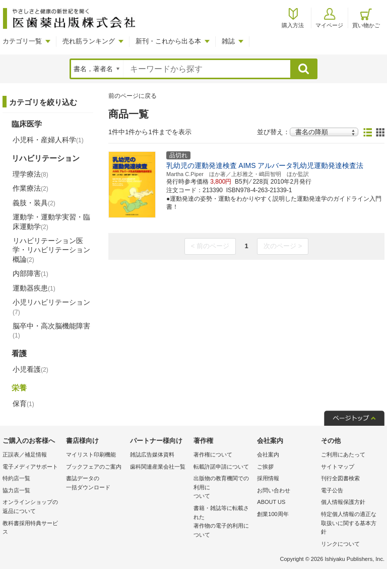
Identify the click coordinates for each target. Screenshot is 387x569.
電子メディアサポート (30, 467)
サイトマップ (337, 467)
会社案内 (268, 454)
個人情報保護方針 (343, 502)
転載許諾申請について (221, 467)
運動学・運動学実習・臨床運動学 (51, 221)
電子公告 (332, 490)
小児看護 (30, 369)
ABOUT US (271, 502)
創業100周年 (272, 514)
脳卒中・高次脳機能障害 (51, 330)
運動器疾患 (34, 288)
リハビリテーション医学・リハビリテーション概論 (51, 250)
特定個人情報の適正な (350, 524)
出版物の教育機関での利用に (223, 488)
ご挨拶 (265, 467)
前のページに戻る (132, 95)
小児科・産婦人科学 (48, 140)
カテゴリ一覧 (22, 41)
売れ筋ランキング (88, 41)
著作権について (213, 454)
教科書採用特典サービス (30, 527)
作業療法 (30, 188)
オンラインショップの (32, 507)
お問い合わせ (273, 490)
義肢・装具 (34, 203)
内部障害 (30, 273)
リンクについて (340, 544)
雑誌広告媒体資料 (152, 454)
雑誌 (228, 41)
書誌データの (95, 483)
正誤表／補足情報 (25, 454)
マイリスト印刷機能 (91, 454)
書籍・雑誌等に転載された (223, 522)
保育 (23, 404)
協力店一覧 (16, 490)
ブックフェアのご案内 (93, 467)
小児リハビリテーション (51, 306)
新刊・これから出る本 (168, 41)
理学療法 (30, 174)
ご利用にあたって (343, 454)
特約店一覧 (16, 478)
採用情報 (268, 478)
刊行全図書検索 (340, 478)
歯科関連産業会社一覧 (157, 467)
